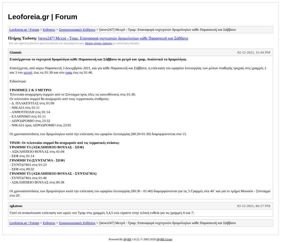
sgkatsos (16, 206)
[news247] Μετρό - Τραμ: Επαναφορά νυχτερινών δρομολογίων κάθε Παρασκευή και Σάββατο (113, 38)
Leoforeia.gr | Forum (42, 17)
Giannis (15, 52)
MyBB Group (164, 239)
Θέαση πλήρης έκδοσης (98, 43)
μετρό (28, 72)
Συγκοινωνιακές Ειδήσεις (77, 29)
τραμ (68, 72)
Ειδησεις (49, 29)
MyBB (127, 239)
